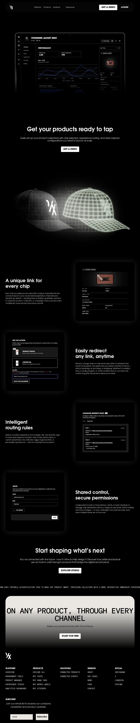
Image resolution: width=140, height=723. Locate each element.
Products (47, 7)
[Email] (21, 717)
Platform (37, 7)
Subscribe (42, 717)
